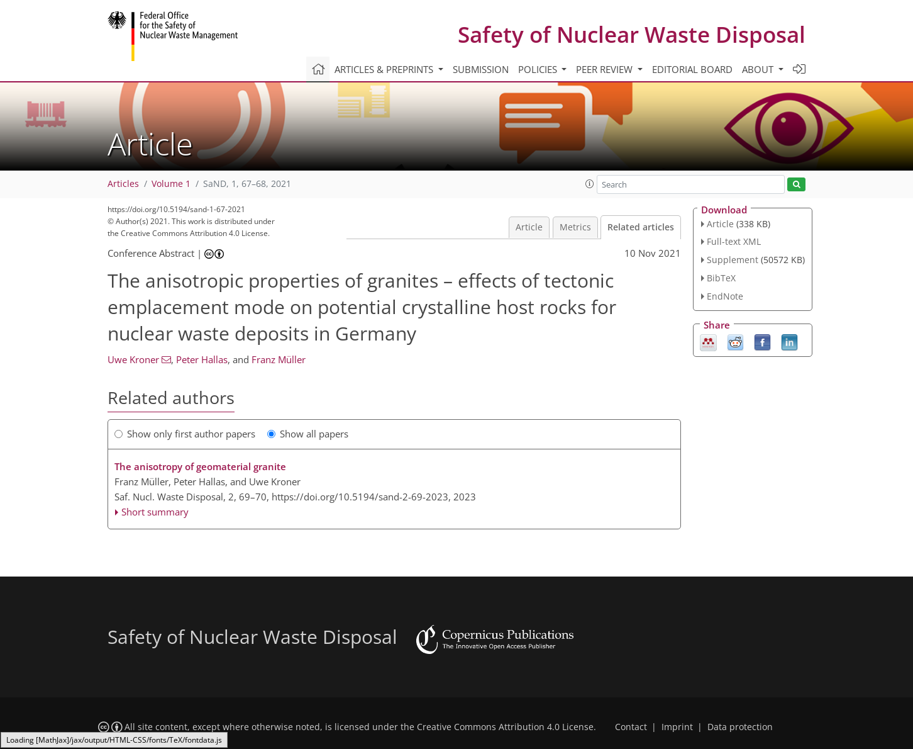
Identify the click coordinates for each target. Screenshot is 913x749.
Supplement (732, 260)
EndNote (725, 296)
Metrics (575, 227)
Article (529, 227)
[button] (589, 183)
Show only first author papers (184, 433)
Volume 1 (171, 183)
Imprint (677, 727)
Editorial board (692, 69)
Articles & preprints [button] (385, 69)
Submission (481, 69)
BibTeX (721, 278)
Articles (123, 183)
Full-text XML (734, 241)
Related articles (640, 227)
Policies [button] (539, 69)
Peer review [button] (605, 69)
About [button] (759, 69)
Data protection (740, 727)
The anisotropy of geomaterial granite (200, 466)
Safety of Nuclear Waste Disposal (631, 34)
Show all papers (307, 433)
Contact (631, 727)
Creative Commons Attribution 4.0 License (505, 727)
